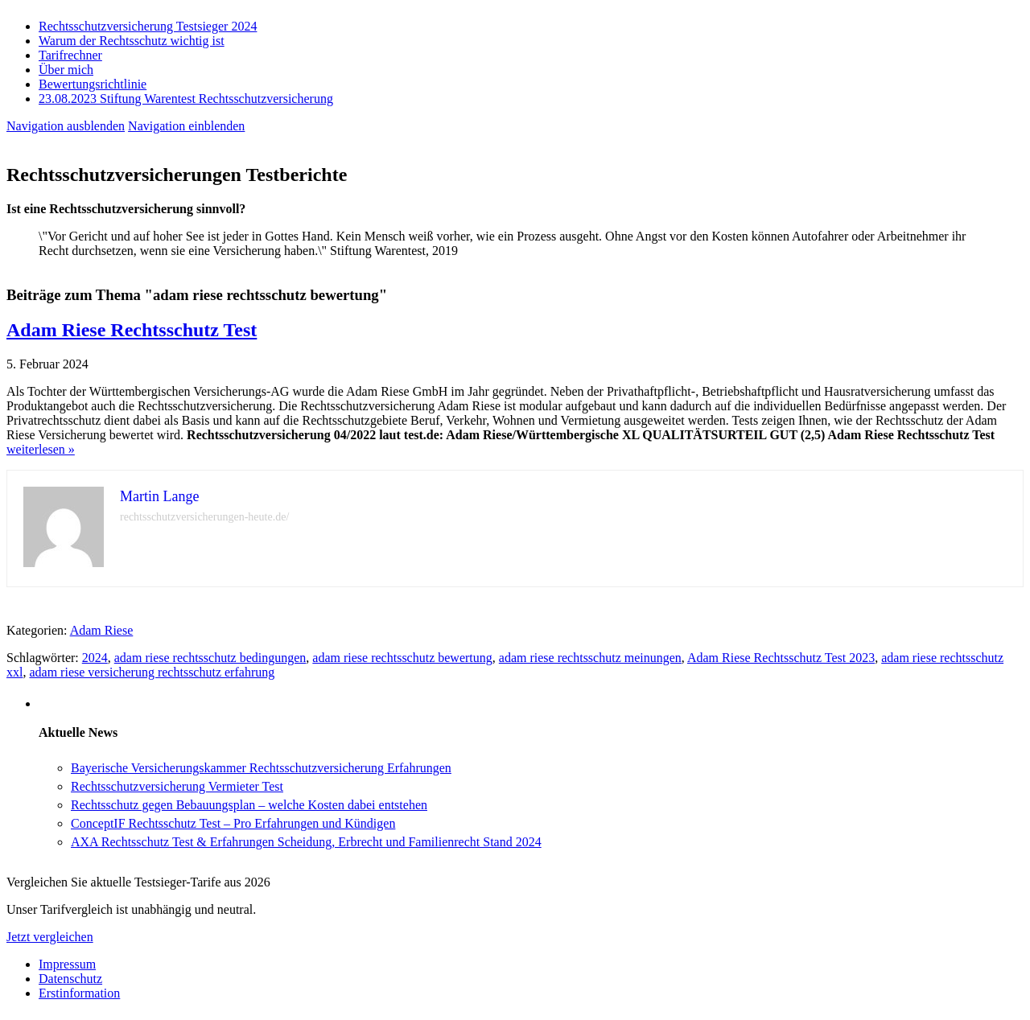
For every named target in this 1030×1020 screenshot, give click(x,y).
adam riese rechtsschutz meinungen (590, 657)
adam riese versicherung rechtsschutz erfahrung (151, 672)
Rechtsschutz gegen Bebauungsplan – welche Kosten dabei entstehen (249, 805)
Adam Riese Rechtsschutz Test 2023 (781, 657)
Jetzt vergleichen (49, 937)
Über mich (66, 69)
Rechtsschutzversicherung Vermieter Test (177, 786)
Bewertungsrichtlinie (92, 84)
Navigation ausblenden (65, 126)
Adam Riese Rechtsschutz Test (131, 329)
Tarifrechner (70, 55)
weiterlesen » (40, 449)
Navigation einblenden (186, 126)
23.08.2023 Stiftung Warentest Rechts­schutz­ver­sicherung (186, 98)
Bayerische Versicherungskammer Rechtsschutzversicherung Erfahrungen (261, 768)
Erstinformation (79, 993)
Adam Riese (102, 630)
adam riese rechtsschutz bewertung (402, 657)
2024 (95, 657)
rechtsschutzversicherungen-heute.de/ (204, 517)
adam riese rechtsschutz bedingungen (210, 657)
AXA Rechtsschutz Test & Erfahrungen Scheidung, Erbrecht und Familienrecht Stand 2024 (306, 842)
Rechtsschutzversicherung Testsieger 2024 (148, 26)
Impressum (67, 964)
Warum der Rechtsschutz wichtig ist (132, 40)
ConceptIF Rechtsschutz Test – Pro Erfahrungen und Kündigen (233, 823)
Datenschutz (70, 978)
